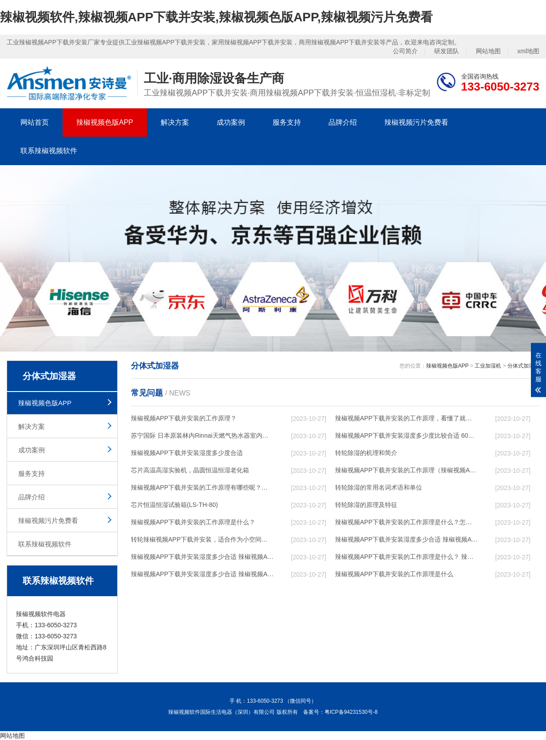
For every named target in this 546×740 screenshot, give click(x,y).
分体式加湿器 (523, 366)
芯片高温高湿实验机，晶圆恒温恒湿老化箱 (190, 470)
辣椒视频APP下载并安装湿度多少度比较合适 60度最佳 (406, 435)
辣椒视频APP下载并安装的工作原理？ (184, 418)
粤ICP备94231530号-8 (351, 712)
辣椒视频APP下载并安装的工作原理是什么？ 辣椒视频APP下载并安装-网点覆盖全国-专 (406, 556)
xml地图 (528, 51)
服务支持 (287, 122)
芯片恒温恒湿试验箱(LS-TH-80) (174, 504)
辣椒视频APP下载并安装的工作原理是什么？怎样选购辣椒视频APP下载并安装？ (406, 522)
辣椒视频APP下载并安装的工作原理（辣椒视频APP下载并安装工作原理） (406, 470)
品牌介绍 (342, 122)
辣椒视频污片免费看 (416, 122)
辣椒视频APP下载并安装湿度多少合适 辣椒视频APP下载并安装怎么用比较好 (406, 539)
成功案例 (231, 122)
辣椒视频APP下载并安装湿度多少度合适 (187, 452)
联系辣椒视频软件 (48, 150)
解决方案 (175, 122)
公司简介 (405, 51)
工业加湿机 (488, 366)
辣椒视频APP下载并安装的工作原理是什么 (394, 574)
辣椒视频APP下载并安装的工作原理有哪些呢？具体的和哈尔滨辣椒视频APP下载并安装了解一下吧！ (202, 487)
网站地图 (488, 51)
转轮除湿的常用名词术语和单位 (378, 487)
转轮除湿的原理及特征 (366, 504)
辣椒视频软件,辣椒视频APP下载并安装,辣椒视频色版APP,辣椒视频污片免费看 (216, 17)
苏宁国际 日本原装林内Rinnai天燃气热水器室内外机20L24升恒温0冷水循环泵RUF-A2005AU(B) (202, 435)
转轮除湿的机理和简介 (366, 452)
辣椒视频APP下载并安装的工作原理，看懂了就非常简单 (406, 418)
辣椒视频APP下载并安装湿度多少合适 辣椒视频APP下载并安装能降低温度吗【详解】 (202, 556)
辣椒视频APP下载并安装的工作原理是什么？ (193, 522)
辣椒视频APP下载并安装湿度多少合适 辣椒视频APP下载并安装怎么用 (202, 574)
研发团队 (446, 51)
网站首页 (34, 122)
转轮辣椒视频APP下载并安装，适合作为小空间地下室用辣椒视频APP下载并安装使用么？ (202, 539)
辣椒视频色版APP (104, 122)
